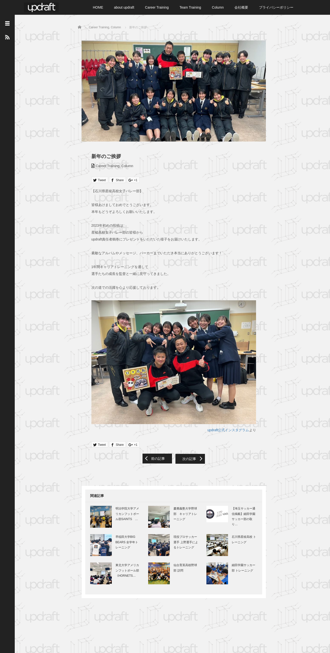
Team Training (190, 7)
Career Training (157, 7)
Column (218, 7)
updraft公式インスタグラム (229, 435)
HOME (98, 7)
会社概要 (241, 7)
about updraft (124, 7)
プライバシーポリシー (276, 7)
